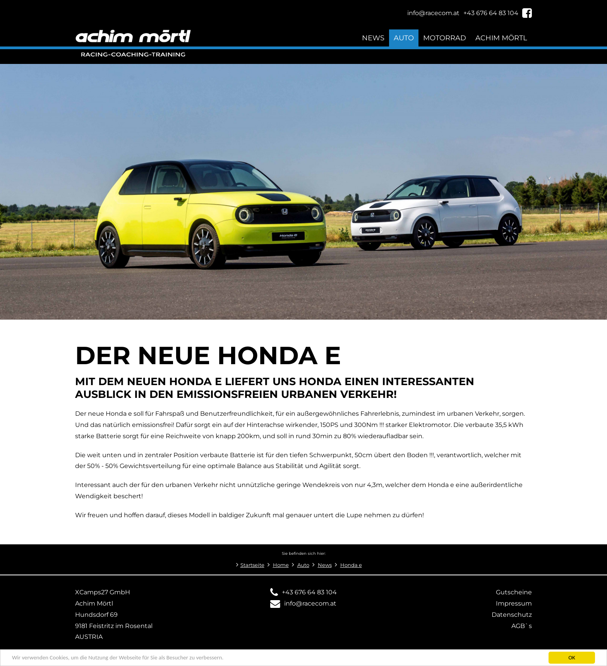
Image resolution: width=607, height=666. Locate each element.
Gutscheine (514, 592)
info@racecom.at (310, 603)
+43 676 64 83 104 (309, 592)
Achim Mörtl (501, 38)
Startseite (252, 565)
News (373, 38)
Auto (404, 38)
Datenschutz (512, 614)
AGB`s (521, 626)
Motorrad (444, 38)
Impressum (514, 603)
